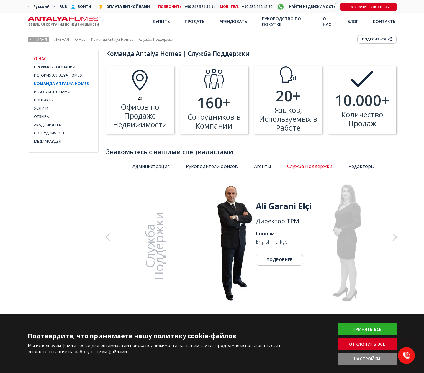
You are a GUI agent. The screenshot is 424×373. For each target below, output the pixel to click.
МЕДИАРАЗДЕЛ (47, 141)
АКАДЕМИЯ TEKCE (50, 124)
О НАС (327, 21)
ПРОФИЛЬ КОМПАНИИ (54, 67)
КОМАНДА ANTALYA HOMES (61, 83)
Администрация (151, 166)
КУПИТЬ (161, 21)
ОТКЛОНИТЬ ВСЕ (367, 344)
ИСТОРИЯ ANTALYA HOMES (58, 75)
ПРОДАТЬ (195, 21)
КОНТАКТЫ (44, 100)
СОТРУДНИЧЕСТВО (51, 133)
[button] (365, 237)
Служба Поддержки (309, 166)
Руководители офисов (212, 166)
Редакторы (361, 166)
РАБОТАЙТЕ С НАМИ (52, 91)
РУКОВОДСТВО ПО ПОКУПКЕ (281, 21)
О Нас (80, 39)
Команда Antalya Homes (112, 39)
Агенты (262, 166)
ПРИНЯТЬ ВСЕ (367, 329)
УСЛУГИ (41, 108)
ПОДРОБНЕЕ (279, 259)
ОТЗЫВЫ (42, 116)
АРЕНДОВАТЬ (233, 21)
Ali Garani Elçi (284, 206)
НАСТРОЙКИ (367, 359)
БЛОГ (353, 21)
